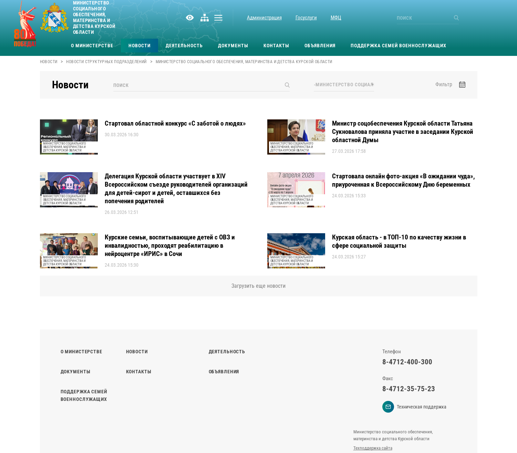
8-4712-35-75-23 (408, 389)
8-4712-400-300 (407, 362)
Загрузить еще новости (258, 286)
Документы (233, 45)
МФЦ (336, 17)
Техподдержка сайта (372, 448)
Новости (139, 45)
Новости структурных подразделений (106, 61)
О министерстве (92, 45)
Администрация (264, 17)
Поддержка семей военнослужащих (398, 45)
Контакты (276, 45)
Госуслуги (306, 17)
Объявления (319, 45)
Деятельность (184, 45)
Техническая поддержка (414, 407)
